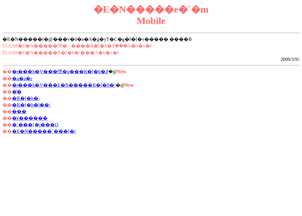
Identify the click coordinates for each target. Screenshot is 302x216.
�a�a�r (22, 78)
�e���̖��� (30, 118)
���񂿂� (19, 111)
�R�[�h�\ (26, 98)
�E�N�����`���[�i (44, 131)
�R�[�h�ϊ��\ (31, 104)
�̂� (17, 91)
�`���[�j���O (35, 124)
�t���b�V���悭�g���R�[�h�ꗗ (60, 71)
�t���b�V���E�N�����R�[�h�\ (64, 85)
